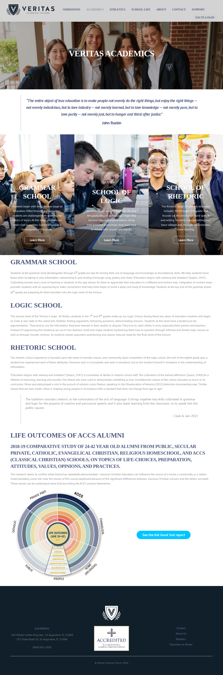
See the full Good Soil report (163, 534)
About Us (181, 633)
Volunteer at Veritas (181, 644)
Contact (179, 9)
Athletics (118, 9)
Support (198, 9)
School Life (141, 9)
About (162, 9)
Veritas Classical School (109, 662)
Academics (95, 9)
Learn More (37, 240)
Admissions (72, 9)
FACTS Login (204, 17)
